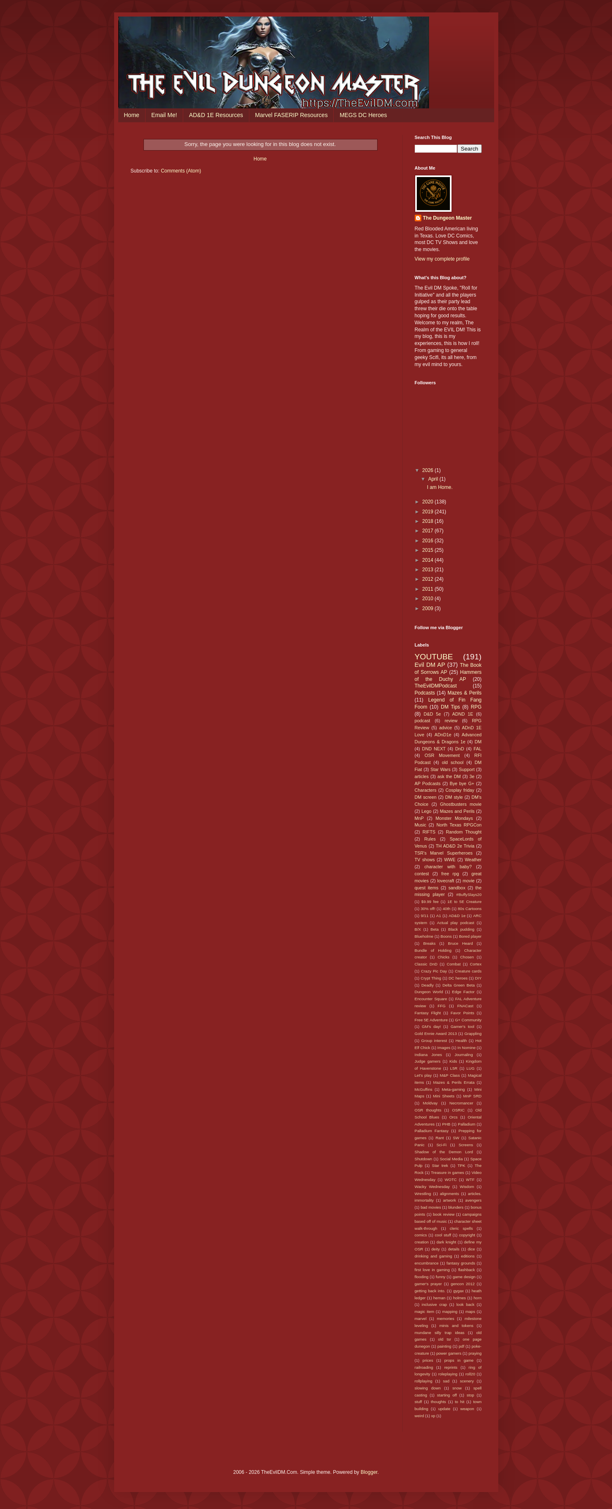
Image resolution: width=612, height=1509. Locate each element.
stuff (418, 1401)
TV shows (425, 859)
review (451, 720)
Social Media (451, 1159)
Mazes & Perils (464, 693)
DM (478, 741)
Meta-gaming (453, 1089)
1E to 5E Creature (464, 901)
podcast (422, 720)
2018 (428, 521)
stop (470, 1395)
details (453, 1249)
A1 (438, 915)
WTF (470, 1179)
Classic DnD (426, 964)
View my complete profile (442, 259)
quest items (427, 887)
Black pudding (461, 929)
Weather (473, 859)
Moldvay (430, 1103)
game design (464, 1276)
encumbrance (427, 1263)
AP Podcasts (428, 783)
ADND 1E (462, 713)
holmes (459, 1298)
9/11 (425, 915)
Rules (430, 838)
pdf (461, 1346)
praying (475, 1353)
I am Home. (439, 487)
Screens (466, 1145)
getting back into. (430, 1291)
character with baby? (448, 866)
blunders (456, 1207)
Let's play (423, 1075)
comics (421, 1235)
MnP (419, 818)
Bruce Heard (460, 943)
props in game (458, 1360)
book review (443, 1214)
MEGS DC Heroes (363, 115)
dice (471, 1249)
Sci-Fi (441, 1145)
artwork (449, 1200)
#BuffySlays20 (468, 894)
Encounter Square (431, 998)
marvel (421, 1318)
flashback (466, 1269)
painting (444, 1346)
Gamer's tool (462, 1026)
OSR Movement (442, 755)
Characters (426, 790)
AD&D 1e (457, 915)
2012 (428, 579)
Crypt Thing (431, 978)
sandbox (456, 887)
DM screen (426, 797)
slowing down (428, 1388)
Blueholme (424, 936)
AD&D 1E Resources (216, 115)
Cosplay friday (459, 790)
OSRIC (458, 1110)
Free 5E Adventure (431, 1020)
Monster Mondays (454, 818)
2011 (428, 589)
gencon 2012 (463, 1283)
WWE (450, 859)
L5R (454, 1068)
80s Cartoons (469, 908)
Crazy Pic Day (434, 971)
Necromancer (461, 1103)
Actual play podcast (455, 922)
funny (440, 1276)
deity (435, 1249)
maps (470, 1311)
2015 (428, 550)
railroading (424, 1367)
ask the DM (449, 776)
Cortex (475, 964)
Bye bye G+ (461, 783)
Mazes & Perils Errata (453, 1082)
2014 (428, 560)
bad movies (431, 1207)
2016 (428, 541)
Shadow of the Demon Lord (444, 1152)
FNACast (465, 1006)
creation (422, 1242)
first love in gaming (432, 1269)
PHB (446, 1124)
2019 (428, 512)
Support (467, 769)
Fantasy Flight (428, 1013)
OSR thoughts (428, 1110)
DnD (459, 748)
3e (471, 776)
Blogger (369, 1472)
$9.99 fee (430, 901)
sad (446, 1381)
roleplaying (447, 1374)
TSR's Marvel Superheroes (444, 852)
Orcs (453, 1117)
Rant (439, 1137)
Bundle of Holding (433, 950)
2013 (428, 569)
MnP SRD (472, 1096)
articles (422, 776)
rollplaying (424, 1381)
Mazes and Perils (457, 811)
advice (445, 727)
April (433, 479)
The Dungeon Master (447, 218)
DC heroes (458, 978)
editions (468, 1256)
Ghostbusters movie (460, 804)
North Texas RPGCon (458, 824)
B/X (418, 929)
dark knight (446, 1242)
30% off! (428, 908)
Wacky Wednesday (432, 1186)
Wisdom (467, 1186)
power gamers (448, 1353)
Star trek (440, 1165)
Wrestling (423, 1193)
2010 (428, 598)
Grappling (473, 1033)
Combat (454, 964)
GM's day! (431, 1026)
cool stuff (443, 1235)
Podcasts (425, 693)
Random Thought (463, 831)
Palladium (466, 1124)
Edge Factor (463, 991)
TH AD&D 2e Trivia (455, 845)
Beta (434, 929)
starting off (447, 1395)
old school (452, 762)
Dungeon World (429, 991)
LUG (470, 1068)
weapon (467, 1408)
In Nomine (466, 1047)
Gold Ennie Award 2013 (436, 1033)
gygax (458, 1291)
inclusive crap (434, 1304)
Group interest (434, 1040)
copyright (467, 1235)
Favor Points (462, 1013)
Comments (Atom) (181, 171)
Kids (453, 1061)
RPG (476, 707)
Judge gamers (428, 1061)
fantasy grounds (461, 1263)
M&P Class (449, 1075)
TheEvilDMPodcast (436, 686)
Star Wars (440, 769)
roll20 (470, 1374)
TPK (461, 1165)
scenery (467, 1381)
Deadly (427, 985)
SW (456, 1137)
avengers (473, 1200)
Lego (426, 811)
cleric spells (461, 1228)
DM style (454, 797)
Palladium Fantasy (432, 1130)
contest (422, 873)
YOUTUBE (434, 656)
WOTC (451, 1179)
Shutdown (424, 1159)
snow (456, 1388)
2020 (428, 502)
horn (477, 1298)
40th (447, 908)
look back (465, 1304)
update (444, 1408)
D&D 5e (432, 713)
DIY (478, 978)
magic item (425, 1311)
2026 (428, 470)
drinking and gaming (433, 1256)
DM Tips (450, 707)
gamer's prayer (428, 1283)
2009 (428, 608)
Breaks (429, 943)
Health (461, 1040)
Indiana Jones (428, 1054)
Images (443, 1047)
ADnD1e (443, 734)
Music (420, 824)
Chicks (443, 957)
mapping (449, 1311)
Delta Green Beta (458, 985)
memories (445, 1318)
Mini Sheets (443, 1096)
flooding (422, 1276)
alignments (449, 1193)
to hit (459, 1401)
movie (469, 880)
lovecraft (445, 880)
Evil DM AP (430, 664)
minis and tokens (456, 1325)
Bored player (470, 936)
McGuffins (424, 1089)
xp (433, 1415)
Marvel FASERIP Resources (291, 115)
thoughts (438, 1401)
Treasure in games (447, 1172)
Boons (446, 936)
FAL (477, 748)
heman (439, 1298)
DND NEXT (434, 748)
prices (428, 1360)
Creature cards (468, 971)
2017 (428, 531)
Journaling (463, 1054)
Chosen (467, 957)
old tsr (444, 1339)
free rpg (450, 873)
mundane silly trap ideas (440, 1332)
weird (419, 1415)
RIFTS (429, 831)
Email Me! (164, 115)
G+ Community (468, 1020)
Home (131, 115)
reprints (450, 1367)
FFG (441, 1006)
